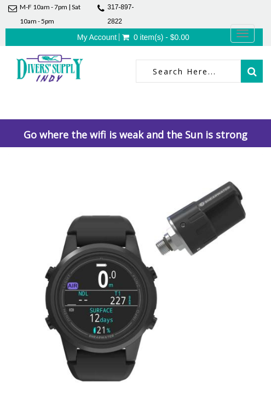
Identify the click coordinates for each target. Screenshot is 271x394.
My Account (97, 37)
